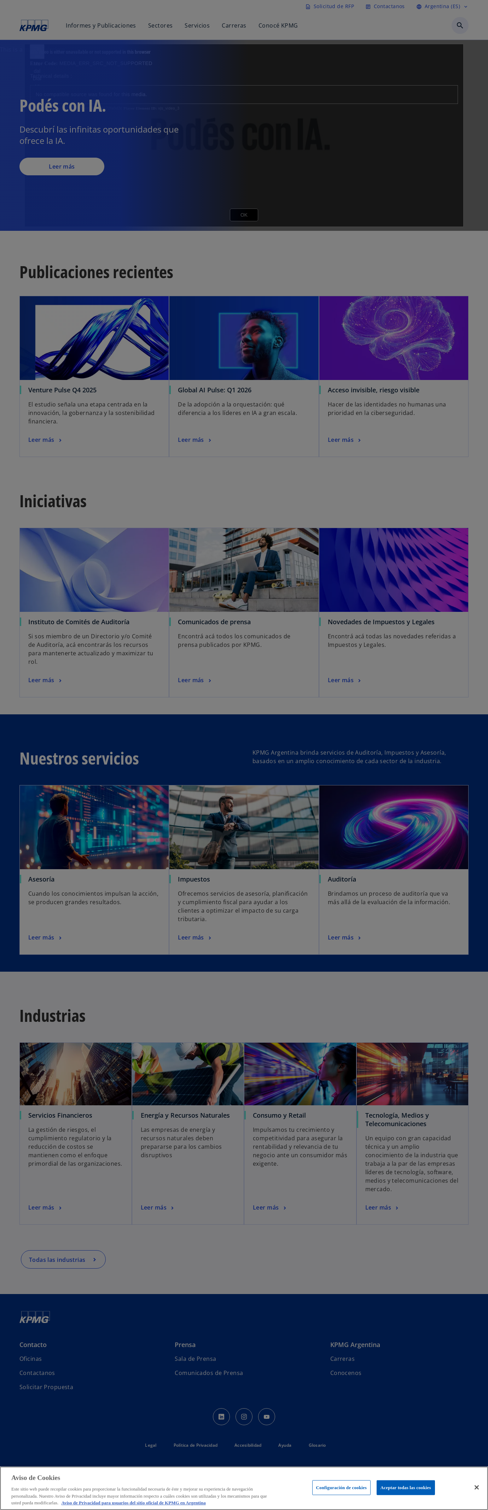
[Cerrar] (476, 1487)
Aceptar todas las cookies (405, 1487)
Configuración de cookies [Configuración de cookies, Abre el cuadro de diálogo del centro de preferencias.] (341, 1487)
